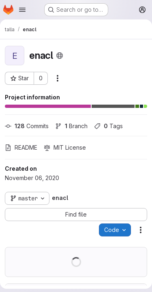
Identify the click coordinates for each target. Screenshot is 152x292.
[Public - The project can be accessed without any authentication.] (59, 55)
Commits (27, 125)
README (21, 147)
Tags (108, 125)
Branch (71, 125)
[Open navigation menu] (22, 9)
